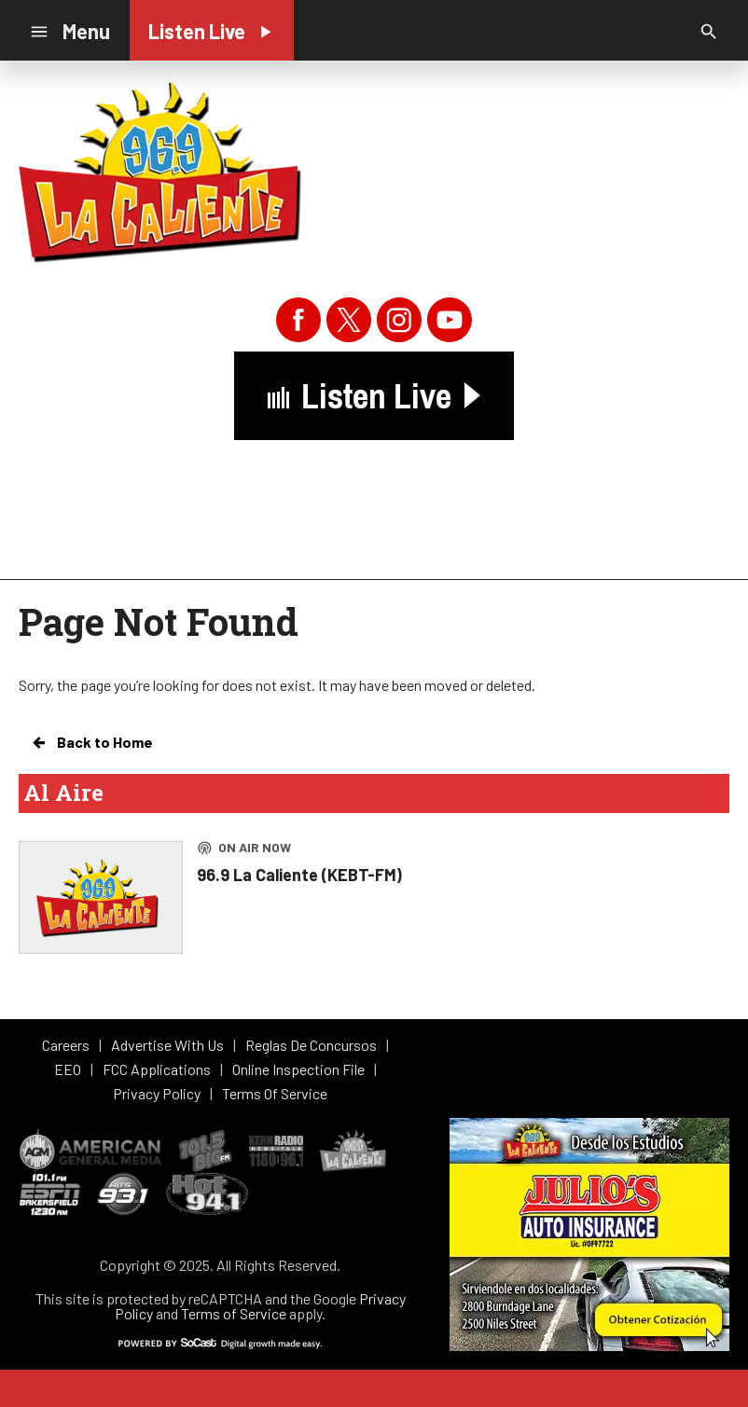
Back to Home (91, 742)
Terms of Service (233, 1313)
